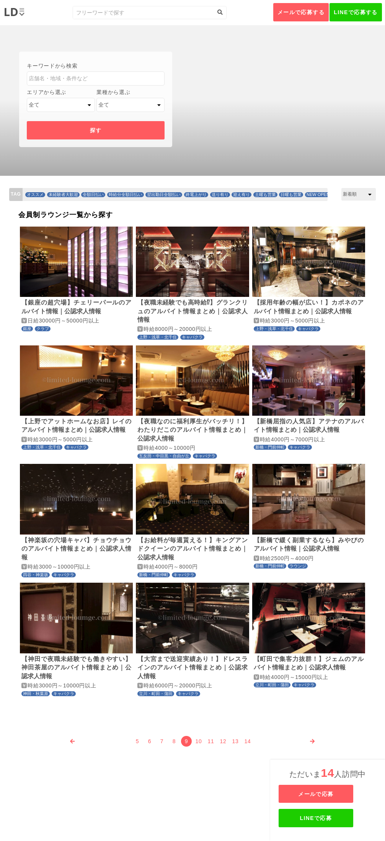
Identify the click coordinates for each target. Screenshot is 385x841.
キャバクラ (192, 337)
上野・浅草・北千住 (158, 337)
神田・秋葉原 (35, 693)
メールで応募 (328, 794)
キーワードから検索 (52, 66)
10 (199, 741)
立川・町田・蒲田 (156, 693)
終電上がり (196, 194)
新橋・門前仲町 (270, 447)
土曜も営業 (265, 194)
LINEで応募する (356, 12)
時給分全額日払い (125, 194)
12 (223, 741)
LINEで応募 (328, 818)
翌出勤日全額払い (164, 194)
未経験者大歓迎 (63, 194)
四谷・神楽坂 (35, 574)
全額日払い (93, 194)
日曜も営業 (291, 194)
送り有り (220, 194)
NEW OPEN (318, 194)
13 (235, 741)
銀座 (27, 328)
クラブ (42, 328)
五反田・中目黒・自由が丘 (164, 456)
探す (96, 130)
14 (248, 741)
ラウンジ (297, 566)
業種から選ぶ (113, 92)
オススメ (35, 194)
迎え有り (241, 194)
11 (211, 741)
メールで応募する (301, 12)
